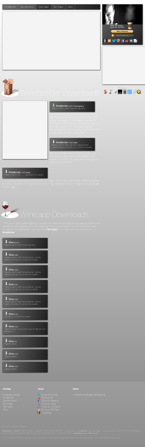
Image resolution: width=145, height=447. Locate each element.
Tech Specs (58, 7)
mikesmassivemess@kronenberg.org (89, 395)
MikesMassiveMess (11, 395)
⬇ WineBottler (72, 143)
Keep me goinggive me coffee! (124, 25)
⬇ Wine (25, 242)
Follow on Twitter (48, 395)
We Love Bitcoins (122, 35)
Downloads (44, 7)
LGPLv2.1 (83, 431)
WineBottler (10, 7)
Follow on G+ (46, 398)
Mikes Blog (44, 413)
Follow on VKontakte (49, 407)
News (70, 7)
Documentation (27, 7)
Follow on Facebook (48, 401)
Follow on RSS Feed (48, 410)
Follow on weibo (47, 404)
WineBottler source (81, 433)
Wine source (93, 433)
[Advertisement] (31, 40)
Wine (16, 431)
